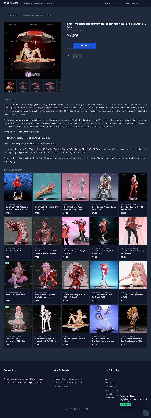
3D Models (27, 3)
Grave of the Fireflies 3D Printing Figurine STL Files (132, 340)
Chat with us (125, 404)
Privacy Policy (110, 386)
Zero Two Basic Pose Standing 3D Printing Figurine (73, 208)
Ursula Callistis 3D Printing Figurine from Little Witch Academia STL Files (104, 340)
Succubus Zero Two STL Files (74, 340)
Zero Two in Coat (13, 251)
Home (6, 15)
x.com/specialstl (62, 386)
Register (135, 3)
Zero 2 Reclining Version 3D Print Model (74, 296)
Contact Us (109, 382)
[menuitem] (10, 86)
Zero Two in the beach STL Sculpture (47, 208)
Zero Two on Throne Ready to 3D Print (104, 208)
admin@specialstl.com (32, 382)
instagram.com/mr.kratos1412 (68, 382)
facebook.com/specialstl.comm (68, 379)
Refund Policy (110, 394)
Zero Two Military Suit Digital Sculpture (45, 296)
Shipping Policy (111, 390)
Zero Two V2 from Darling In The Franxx (132, 252)
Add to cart (85, 46)
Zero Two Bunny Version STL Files (132, 296)
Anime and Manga (26, 15)
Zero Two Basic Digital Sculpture (102, 252)
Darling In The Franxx (43, 15)
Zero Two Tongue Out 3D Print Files (132, 208)
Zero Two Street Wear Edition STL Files (102, 296)
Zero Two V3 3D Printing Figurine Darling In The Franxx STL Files (17, 208)
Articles (48, 3)
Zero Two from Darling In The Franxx (74, 252)
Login (127, 3)
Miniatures (38, 3)
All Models (14, 15)
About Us (108, 379)
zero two (77, 56)
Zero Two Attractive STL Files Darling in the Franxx (47, 252)
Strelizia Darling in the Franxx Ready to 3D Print (46, 340)
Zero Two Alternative (15, 295)
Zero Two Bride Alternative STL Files (15, 340)
